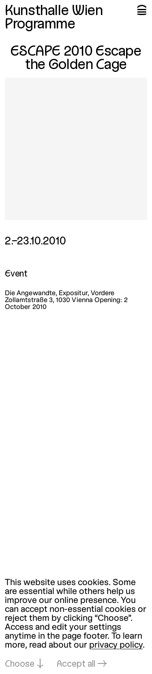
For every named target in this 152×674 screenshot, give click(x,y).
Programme (40, 24)
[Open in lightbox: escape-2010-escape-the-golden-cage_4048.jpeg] (76, 149)
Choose (19, 664)
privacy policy (116, 645)
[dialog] (76, 624)
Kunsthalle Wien (54, 11)
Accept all (76, 664)
